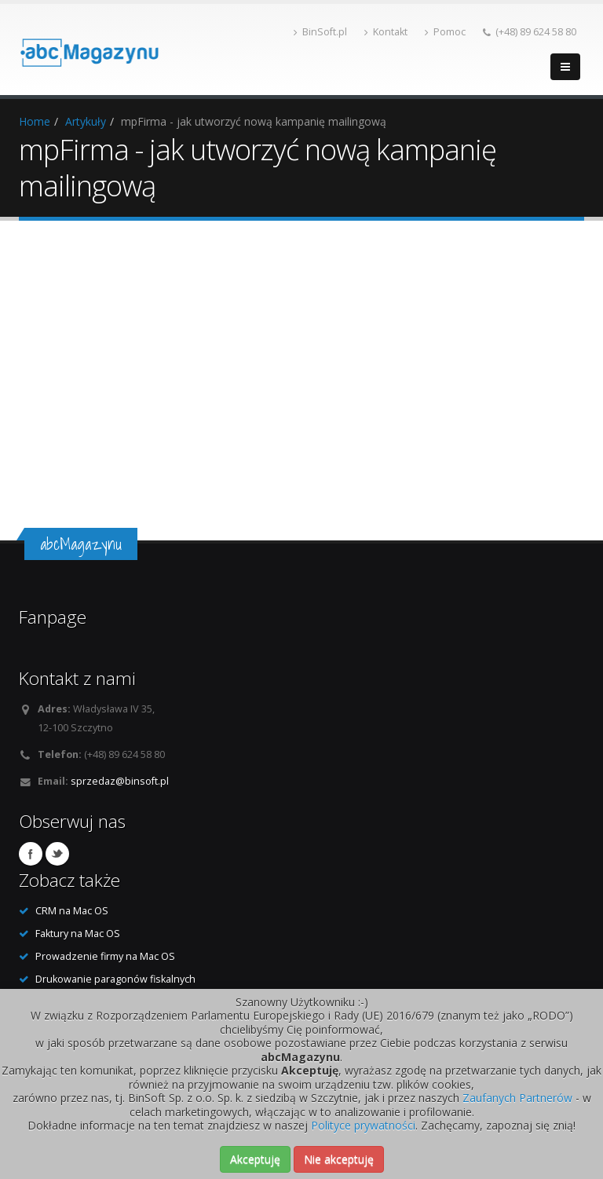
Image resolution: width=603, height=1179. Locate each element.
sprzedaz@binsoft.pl (120, 781)
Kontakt (385, 31)
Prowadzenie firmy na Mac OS (105, 956)
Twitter (57, 854)
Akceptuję (255, 1159)
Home (34, 121)
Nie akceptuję (339, 1159)
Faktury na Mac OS (77, 933)
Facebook (30, 854)
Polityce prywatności (363, 1125)
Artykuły (85, 121)
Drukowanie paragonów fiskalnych (115, 979)
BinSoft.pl (320, 31)
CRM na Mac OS (71, 910)
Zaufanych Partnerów (517, 1097)
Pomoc (445, 31)
